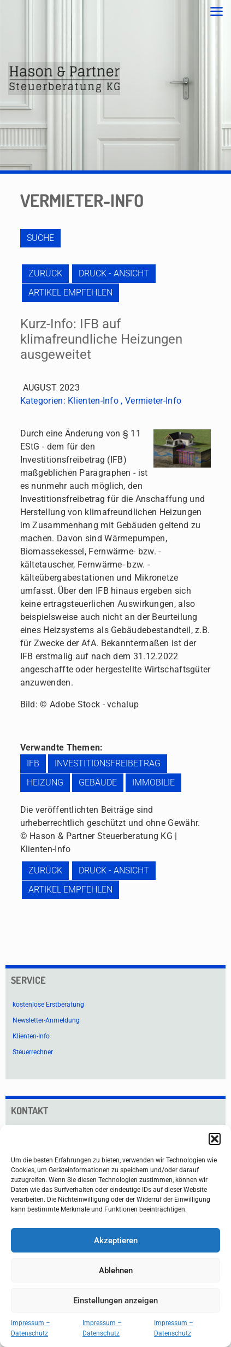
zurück (45, 273)
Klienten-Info (93, 400)
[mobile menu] (216, 12)
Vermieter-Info (153, 400)
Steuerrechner (33, 1052)
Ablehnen (116, 1270)
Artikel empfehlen (70, 292)
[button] (214, 1138)
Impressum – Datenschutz (30, 1328)
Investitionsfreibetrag (108, 763)
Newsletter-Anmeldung (46, 1020)
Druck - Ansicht (114, 273)
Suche (40, 238)
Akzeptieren (116, 1240)
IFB (33, 763)
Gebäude (98, 782)
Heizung (45, 782)
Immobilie (153, 782)
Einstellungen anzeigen (115, 1300)
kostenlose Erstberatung (48, 1004)
